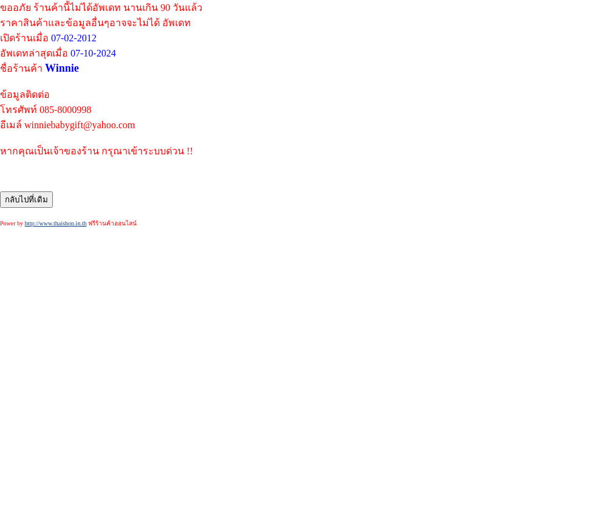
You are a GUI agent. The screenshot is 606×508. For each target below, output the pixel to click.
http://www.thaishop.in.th (56, 223)
